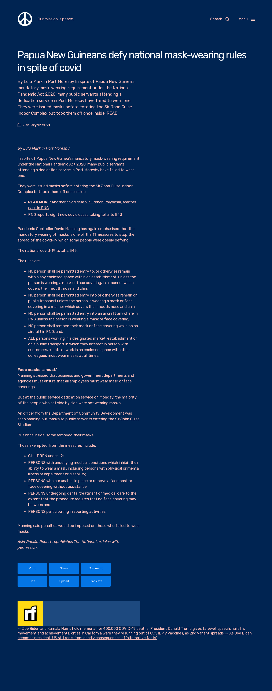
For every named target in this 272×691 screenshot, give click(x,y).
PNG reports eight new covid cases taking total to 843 (76, 214)
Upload (64, 581)
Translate (95, 581)
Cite (32, 581)
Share (64, 568)
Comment (96, 568)
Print (32, 568)
